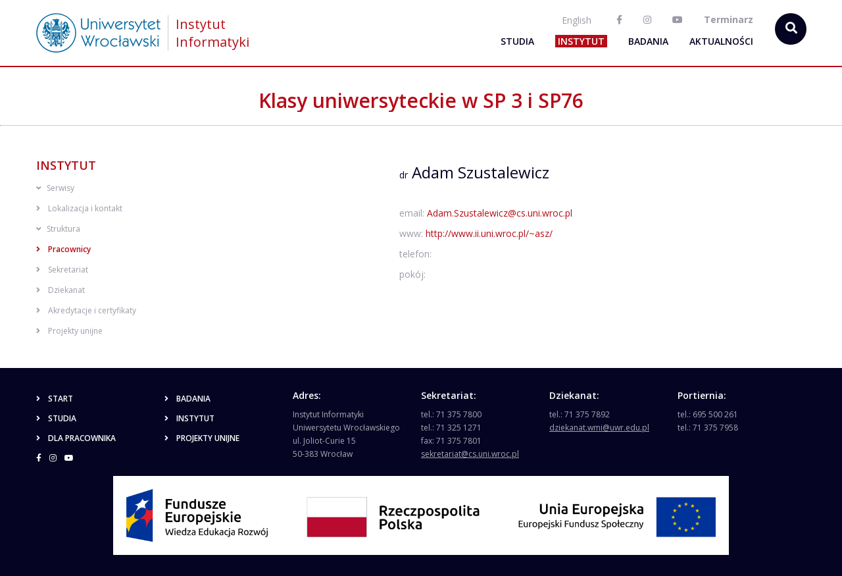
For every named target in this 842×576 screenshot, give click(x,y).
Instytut (581, 41)
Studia (517, 41)
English (576, 20)
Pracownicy (63, 249)
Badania (648, 41)
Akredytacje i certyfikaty (86, 310)
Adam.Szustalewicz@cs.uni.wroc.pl (499, 213)
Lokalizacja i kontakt (79, 208)
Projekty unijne (69, 330)
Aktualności (721, 41)
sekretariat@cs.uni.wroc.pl (470, 453)
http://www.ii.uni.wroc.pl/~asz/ (489, 233)
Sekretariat (62, 269)
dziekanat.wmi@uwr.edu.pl (599, 427)
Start (54, 398)
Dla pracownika (76, 438)
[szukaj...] (790, 29)
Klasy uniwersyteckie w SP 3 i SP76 (421, 100)
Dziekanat (60, 290)
